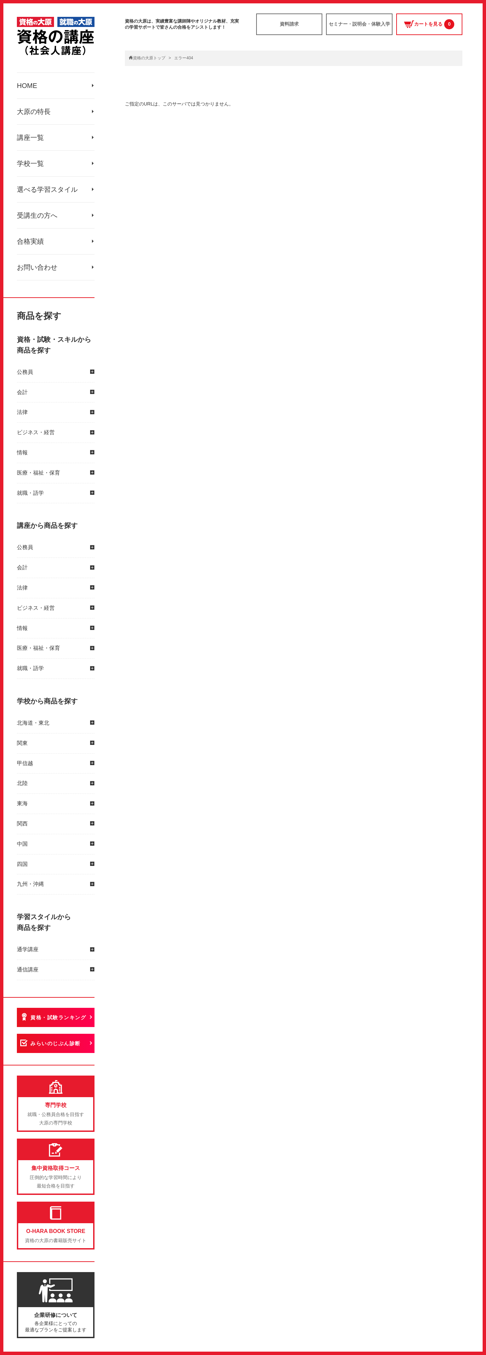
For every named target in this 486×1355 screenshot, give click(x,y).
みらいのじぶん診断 (55, 1043)
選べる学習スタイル (47, 189)
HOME (27, 85)
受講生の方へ (37, 215)
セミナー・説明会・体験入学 (359, 24)
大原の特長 (34, 111)
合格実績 (30, 241)
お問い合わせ (37, 267)
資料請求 (289, 24)
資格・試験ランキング (58, 1017)
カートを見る (429, 24)
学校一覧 (30, 163)
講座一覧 (30, 137)
